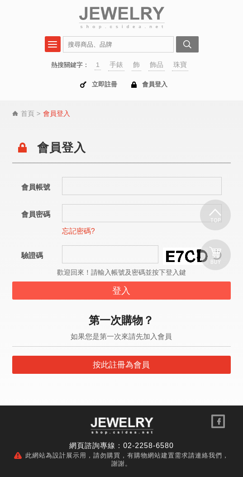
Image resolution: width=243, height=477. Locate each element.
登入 (121, 291)
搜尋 (187, 44)
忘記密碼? (78, 231)
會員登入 (154, 84)
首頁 (27, 113)
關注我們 (218, 421)
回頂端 (215, 215)
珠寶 (180, 64)
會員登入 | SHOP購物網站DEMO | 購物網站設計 (121, 17)
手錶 (116, 64)
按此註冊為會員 (121, 364)
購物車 (215, 254)
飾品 (156, 64)
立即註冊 (104, 84)
